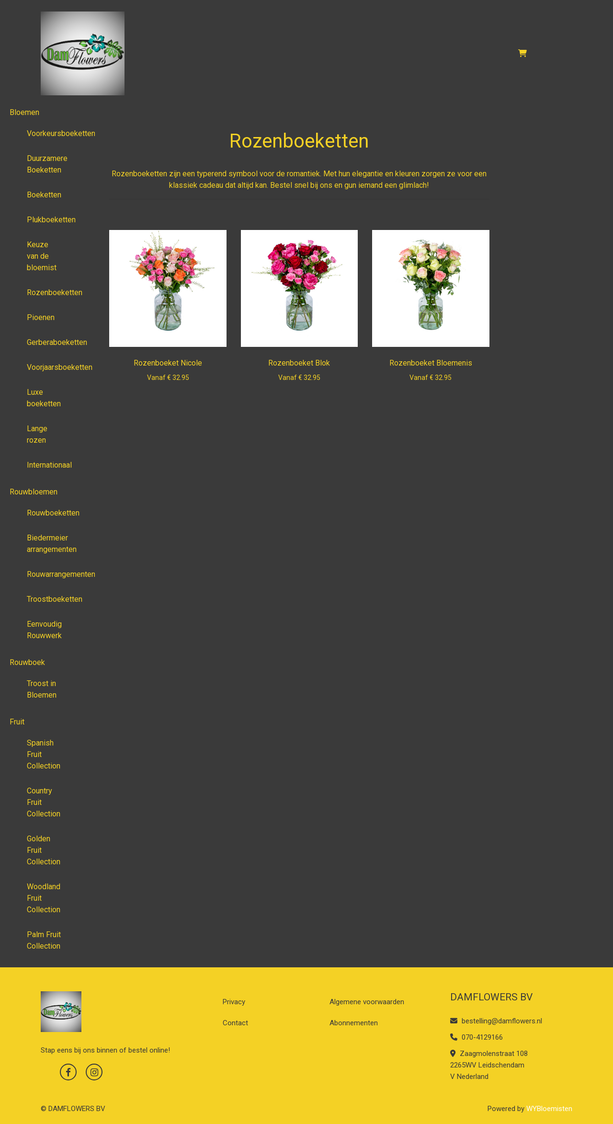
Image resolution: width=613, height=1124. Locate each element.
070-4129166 (476, 1037)
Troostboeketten (47, 599)
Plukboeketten (47, 219)
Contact (235, 1023)
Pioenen (41, 317)
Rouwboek (27, 662)
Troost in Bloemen (42, 689)
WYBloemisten (549, 1108)
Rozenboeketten (47, 292)
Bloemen (24, 112)
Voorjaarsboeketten (47, 367)
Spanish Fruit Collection (43, 754)
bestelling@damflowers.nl (496, 1021)
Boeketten (44, 194)
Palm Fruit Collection (44, 940)
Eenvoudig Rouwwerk (44, 629)
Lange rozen (37, 434)
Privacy (234, 1002)
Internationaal (47, 465)
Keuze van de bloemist (42, 256)
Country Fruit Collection (43, 802)
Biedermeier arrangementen (47, 543)
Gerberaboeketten (47, 342)
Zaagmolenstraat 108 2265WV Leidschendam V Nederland (489, 1065)
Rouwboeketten (47, 512)
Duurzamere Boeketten (47, 164)
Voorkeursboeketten (47, 133)
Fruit (17, 721)
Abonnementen (353, 1023)
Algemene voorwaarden (366, 1002)
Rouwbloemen (33, 491)
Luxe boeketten (44, 398)
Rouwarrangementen (47, 574)
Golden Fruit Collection (43, 850)
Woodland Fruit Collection (43, 898)
